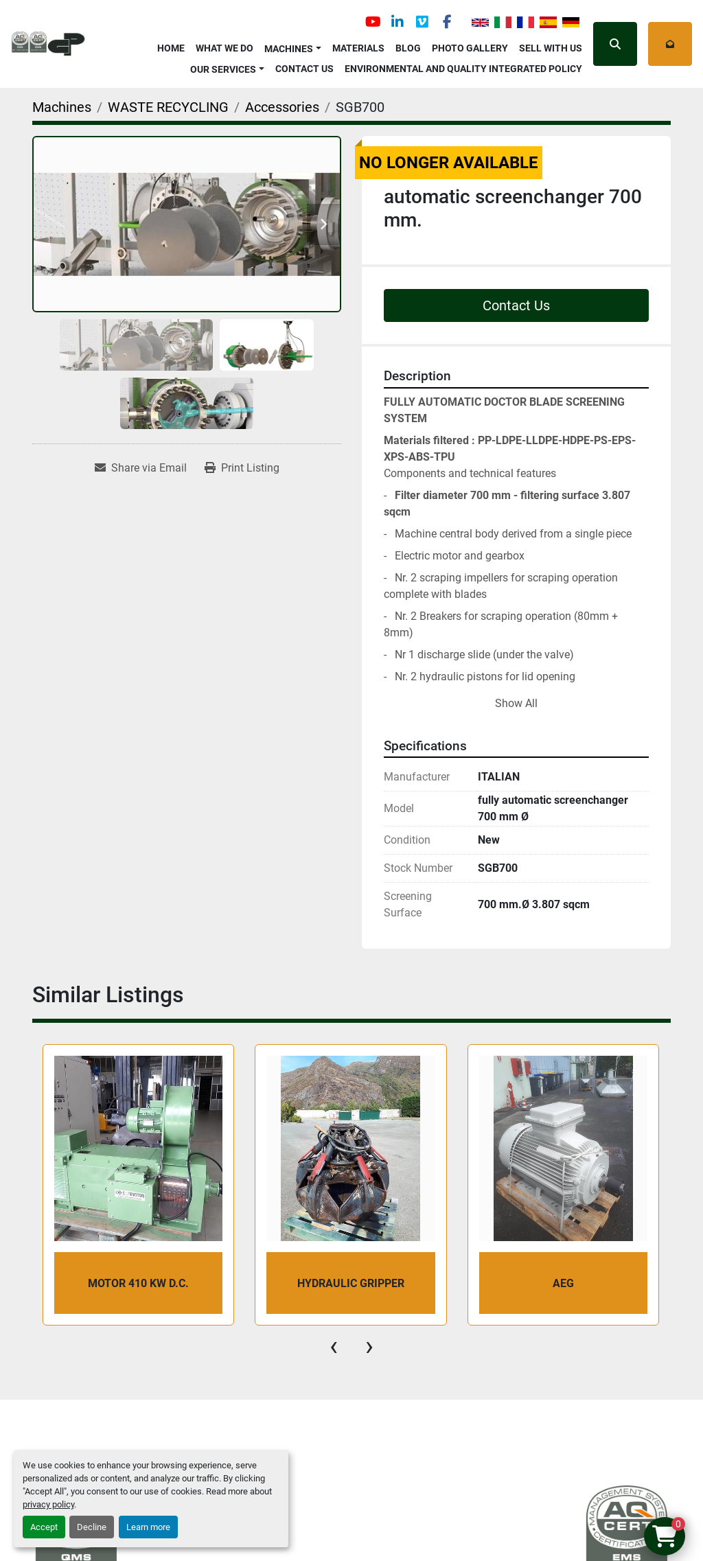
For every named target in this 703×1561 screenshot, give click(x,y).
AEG (563, 1283)
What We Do (224, 48)
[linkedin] (397, 22)
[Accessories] (282, 107)
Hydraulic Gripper (350, 1283)
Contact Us (304, 68)
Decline (91, 1527)
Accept (44, 1527)
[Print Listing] (242, 468)
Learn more (148, 1527)
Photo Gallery (470, 48)
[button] (292, 46)
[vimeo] (422, 22)
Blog (408, 48)
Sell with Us (550, 48)
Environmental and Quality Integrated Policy (463, 68)
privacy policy (48, 1504)
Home (171, 48)
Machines (288, 48)
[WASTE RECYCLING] (168, 107)
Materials (358, 48)
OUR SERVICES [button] (223, 69)
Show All (516, 703)
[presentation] (334, 1346)
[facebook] (447, 22)
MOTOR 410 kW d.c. (138, 1283)
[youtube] (373, 22)
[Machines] (61, 107)
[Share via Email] (141, 468)
